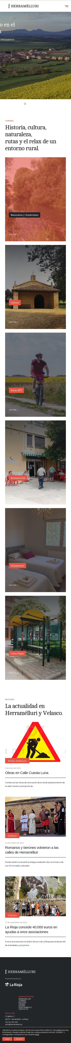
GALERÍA (21, 1006)
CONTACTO (23, 1009)
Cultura (15, 302)
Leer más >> (14, 234)
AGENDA (21, 1004)
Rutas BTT (16, 390)
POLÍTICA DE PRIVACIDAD (40, 1035)
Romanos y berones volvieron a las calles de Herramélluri (31, 850)
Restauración (18, 478)
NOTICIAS (22, 1002)
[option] (35, 50)
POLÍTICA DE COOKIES (44, 1033)
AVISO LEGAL (56, 1035)
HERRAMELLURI (24, 999)
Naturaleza (16, 221)
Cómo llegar (17, 653)
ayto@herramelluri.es (13, 1024)
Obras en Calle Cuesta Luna (26, 773)
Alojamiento (17, 565)
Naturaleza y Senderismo (24, 215)
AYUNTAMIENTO (25, 1007)
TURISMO (22, 1000)
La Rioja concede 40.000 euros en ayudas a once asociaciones (31, 929)
